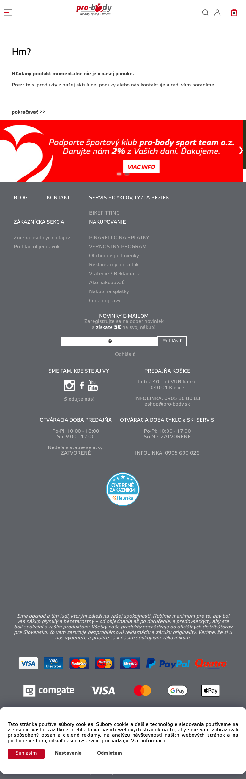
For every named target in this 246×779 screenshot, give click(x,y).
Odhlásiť (125, 354)
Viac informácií (148, 741)
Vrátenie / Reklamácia (115, 274)
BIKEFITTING (104, 213)
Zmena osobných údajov (42, 238)
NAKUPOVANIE (107, 222)
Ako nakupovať (106, 283)
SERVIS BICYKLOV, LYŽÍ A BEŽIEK (129, 198)
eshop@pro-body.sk (167, 404)
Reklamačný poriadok (114, 265)
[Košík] (234, 12)
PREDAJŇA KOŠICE (167, 371)
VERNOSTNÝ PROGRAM (118, 247)
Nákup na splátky (109, 292)
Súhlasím (26, 753)
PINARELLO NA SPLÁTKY (119, 238)
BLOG (21, 198)
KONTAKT (58, 198)
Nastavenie (68, 753)
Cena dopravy (104, 301)
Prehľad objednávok (37, 247)
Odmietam (109, 753)
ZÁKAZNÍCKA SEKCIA (39, 222)
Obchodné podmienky (114, 256)
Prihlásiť (172, 341)
